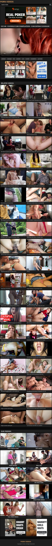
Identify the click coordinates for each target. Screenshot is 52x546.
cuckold (27, 59)
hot (14, 59)
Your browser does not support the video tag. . (26, 42)
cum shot (40, 59)
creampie (9, 59)
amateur (4, 59)
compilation (33, 59)
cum (23, 59)
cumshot (18, 59)
